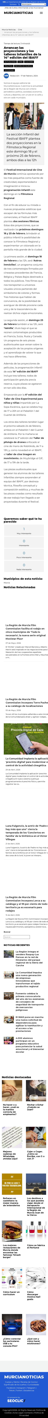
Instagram (21, 1388)
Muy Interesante (24, 530)
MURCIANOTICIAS (18, 13)
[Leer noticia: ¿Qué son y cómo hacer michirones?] (36, 1324)
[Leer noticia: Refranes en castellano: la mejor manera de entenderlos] (12, 1184)
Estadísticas (29, 1390)
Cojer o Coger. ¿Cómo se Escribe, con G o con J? (35, 1155)
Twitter (19, 1390)
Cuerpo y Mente (12, 1382)
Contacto (29, 1413)
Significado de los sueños (15, 1385)
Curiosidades (33, 1385)
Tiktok (11, 1390)
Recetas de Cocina (29, 1382)
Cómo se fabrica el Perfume (36, 1246)
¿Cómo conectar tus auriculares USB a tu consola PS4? (12, 1342)
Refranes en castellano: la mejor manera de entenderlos (11, 1202)
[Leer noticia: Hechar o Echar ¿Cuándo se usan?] (36, 1090)
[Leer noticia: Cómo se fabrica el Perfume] (36, 1231)
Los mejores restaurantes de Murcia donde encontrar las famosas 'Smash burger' (12, 1251)
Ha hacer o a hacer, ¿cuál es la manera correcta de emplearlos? (11, 1110)
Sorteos (13, 4)
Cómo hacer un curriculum (11, 1293)
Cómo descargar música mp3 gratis (33, 1296)
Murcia (7, 583)
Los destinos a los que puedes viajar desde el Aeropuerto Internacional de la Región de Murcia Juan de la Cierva (36, 1206)
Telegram (31, 1388)
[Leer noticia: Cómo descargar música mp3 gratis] (36, 1278)
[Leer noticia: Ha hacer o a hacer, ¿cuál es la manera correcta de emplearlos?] (12, 1090)
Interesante (24, 542)
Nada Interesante (24, 566)
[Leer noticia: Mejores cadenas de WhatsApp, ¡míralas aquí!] (12, 1137)
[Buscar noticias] (19, 4)
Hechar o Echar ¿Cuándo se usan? (35, 1107)
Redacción (14, 75)
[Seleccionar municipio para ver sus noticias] (33, 4)
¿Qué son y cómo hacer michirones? (33, 1341)
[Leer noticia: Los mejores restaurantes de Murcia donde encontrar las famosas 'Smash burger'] (12, 1231)
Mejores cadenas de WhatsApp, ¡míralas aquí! (10, 1155)
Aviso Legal (18, 1413)
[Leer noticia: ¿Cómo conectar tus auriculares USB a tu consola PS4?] (12, 1324)
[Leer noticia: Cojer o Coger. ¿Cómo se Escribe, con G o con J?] (36, 1137)
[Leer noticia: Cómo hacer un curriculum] (12, 1278)
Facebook (11, 1388)
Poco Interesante (24, 554)
